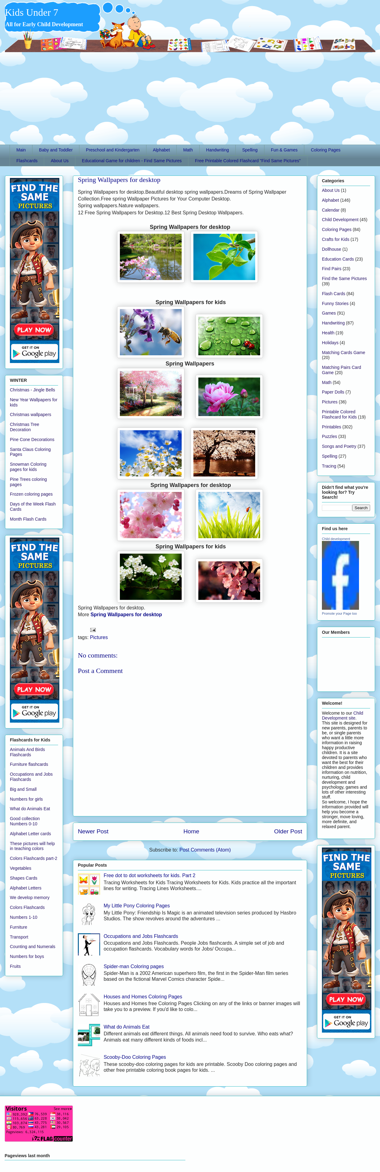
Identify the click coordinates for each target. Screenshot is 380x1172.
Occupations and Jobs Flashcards (140, 936)
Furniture (18, 927)
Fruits (15, 966)
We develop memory (29, 897)
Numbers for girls (26, 799)
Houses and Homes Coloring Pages (142, 996)
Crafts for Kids (335, 239)
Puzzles (329, 436)
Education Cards (338, 259)
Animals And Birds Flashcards (27, 752)
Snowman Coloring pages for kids (28, 467)
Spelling (250, 149)
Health (328, 332)
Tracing (329, 466)
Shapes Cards (23, 878)
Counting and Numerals (32, 946)
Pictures (99, 637)
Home (191, 831)
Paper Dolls (333, 392)
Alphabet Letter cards (30, 833)
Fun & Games (284, 149)
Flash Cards (333, 293)
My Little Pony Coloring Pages (136, 905)
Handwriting (217, 149)
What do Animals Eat (126, 1027)
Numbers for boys (27, 956)
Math (188, 149)
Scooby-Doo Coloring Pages (134, 1057)
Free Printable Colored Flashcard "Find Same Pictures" (248, 160)
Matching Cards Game (343, 352)
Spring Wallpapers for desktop (119, 180)
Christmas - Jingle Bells (32, 389)
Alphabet (161, 149)
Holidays (330, 342)
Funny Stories (335, 303)
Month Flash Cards (28, 519)
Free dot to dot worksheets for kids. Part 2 (149, 875)
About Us (60, 160)
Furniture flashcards (29, 764)
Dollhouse (331, 249)
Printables (331, 426)
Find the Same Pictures (344, 278)
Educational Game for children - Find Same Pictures (132, 160)
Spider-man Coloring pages (133, 966)
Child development (336, 539)
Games (329, 313)
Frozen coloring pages (31, 494)
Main (21, 149)
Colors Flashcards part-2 (33, 858)
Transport (19, 937)
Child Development (340, 219)
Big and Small (23, 789)
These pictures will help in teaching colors (32, 846)
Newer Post (93, 831)
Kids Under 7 (31, 12)
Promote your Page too (339, 613)
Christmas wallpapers (30, 414)
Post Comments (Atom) (205, 849)
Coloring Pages (325, 149)
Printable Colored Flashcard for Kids (339, 414)
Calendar (331, 210)
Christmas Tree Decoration (24, 427)
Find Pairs (331, 268)
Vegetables (20, 868)
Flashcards (26, 160)
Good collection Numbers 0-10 (25, 821)
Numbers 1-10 (23, 917)
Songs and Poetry (339, 446)
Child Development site (342, 715)
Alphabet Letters (25, 887)
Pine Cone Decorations (32, 439)
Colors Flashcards (27, 907)
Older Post (288, 831)
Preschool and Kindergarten (113, 149)
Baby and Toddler (56, 149)
